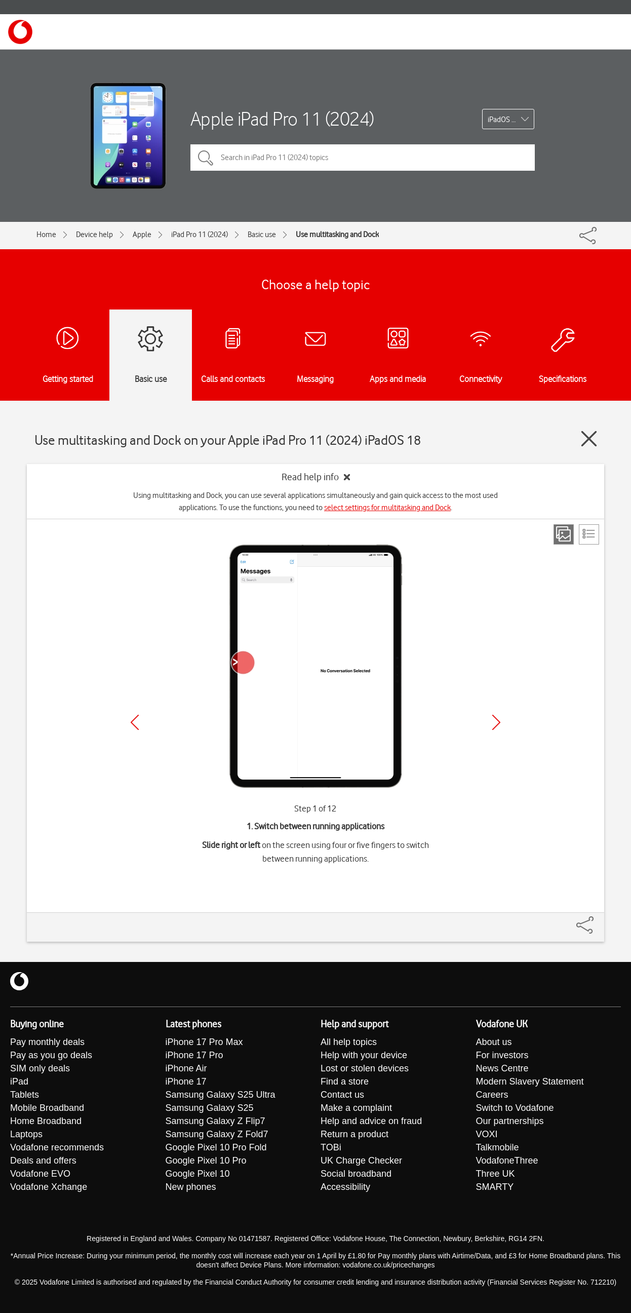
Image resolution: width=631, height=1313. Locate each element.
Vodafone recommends (57, 1147)
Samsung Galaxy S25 (210, 1108)
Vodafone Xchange (48, 1187)
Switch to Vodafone (515, 1108)
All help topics (349, 1042)
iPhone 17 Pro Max (204, 1042)
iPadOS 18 (504, 119)
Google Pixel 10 (198, 1174)
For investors (502, 1055)
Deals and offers (43, 1160)
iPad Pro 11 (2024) (199, 234)
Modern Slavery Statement (530, 1081)
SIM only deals (40, 1068)
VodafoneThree (507, 1160)
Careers (492, 1095)
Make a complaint (356, 1108)
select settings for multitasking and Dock (387, 507)
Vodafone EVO (40, 1174)
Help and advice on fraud (371, 1121)
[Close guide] (589, 438)
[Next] (496, 722)
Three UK (495, 1174)
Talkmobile (497, 1147)
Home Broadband (46, 1121)
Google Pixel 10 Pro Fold (216, 1147)
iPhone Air (186, 1068)
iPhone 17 (186, 1081)
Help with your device (364, 1055)
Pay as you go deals (51, 1055)
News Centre (502, 1068)
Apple (142, 234)
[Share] (597, 919)
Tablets (24, 1095)
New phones (191, 1187)
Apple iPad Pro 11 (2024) (282, 118)
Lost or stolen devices (365, 1068)
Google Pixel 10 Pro (206, 1160)
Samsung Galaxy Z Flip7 (215, 1121)
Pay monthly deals (47, 1042)
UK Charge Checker (361, 1160)
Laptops (26, 1134)
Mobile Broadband (47, 1108)
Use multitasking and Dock (337, 234)
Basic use (262, 234)
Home (46, 234)
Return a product (354, 1134)
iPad (19, 1081)
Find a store (345, 1081)
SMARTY (495, 1187)
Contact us (342, 1095)
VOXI (487, 1134)
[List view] (589, 534)
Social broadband (356, 1174)
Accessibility (345, 1187)
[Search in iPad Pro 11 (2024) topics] (362, 157)
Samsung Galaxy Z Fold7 (217, 1134)
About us (494, 1042)
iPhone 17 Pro (194, 1055)
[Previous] (135, 722)
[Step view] (564, 534)
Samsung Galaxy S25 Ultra (220, 1095)
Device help (94, 234)
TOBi (331, 1147)
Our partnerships (510, 1121)
